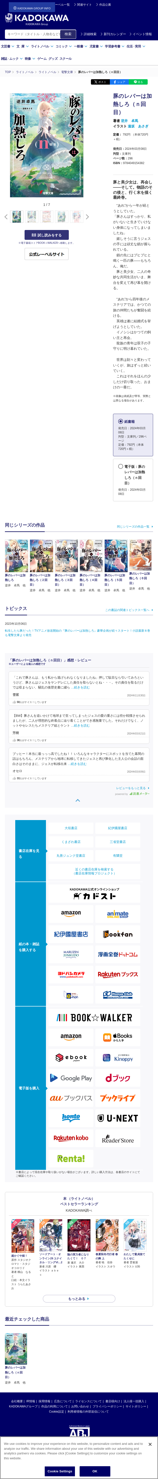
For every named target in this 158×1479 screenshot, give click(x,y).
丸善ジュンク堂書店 (71, 855)
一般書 (80, 46)
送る (140, 81)
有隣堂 (118, 855)
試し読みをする (47, 235)
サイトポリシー (136, 1406)
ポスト (102, 81)
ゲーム (41, 59)
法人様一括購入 (134, 1401)
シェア (121, 81)
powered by (132, 794)
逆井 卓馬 (129, 121)
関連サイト (84, 4)
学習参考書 (115, 46)
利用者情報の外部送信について (88, 1411)
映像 (30, 59)
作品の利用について (54, 1406)
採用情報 (44, 1401)
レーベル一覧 (61, 4)
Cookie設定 (56, 1411)
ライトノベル (42, 46)
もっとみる (76, 1299)
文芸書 (7, 46)
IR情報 (30, 1401)
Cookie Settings (60, 1471)
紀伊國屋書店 (117, 828)
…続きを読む (80, 687)
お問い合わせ (80, 1406)
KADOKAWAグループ (23, 1406)
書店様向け (112, 1401)
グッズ (52, 59)
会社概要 (17, 1401)
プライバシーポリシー (107, 1406)
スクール (65, 59)
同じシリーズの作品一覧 (133, 526)
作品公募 (105, 4)
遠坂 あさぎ (138, 126)
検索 (68, 34)
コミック (64, 46)
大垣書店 (71, 828)
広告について (63, 1401)
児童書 (96, 46)
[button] (86, 217)
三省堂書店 (118, 842)
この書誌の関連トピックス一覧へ (127, 610)
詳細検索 (88, 34)
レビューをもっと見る (131, 788)
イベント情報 (140, 34)
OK (94, 1471)
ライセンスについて (88, 1401)
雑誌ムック (12, 59)
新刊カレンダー (113, 34)
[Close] (150, 1444)
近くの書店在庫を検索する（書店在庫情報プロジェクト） (94, 871)
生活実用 (136, 46)
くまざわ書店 (71, 842)
